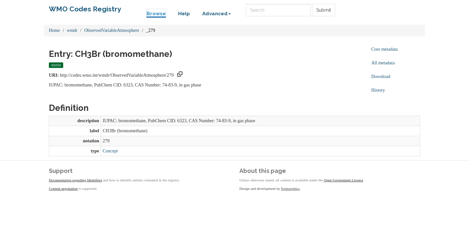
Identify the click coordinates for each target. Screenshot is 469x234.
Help (184, 14)
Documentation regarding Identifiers (75, 180)
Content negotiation (63, 188)
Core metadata (384, 49)
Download (380, 76)
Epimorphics (290, 188)
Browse (156, 14)
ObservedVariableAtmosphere (111, 30)
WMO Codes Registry (85, 9)
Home (54, 30)
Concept (110, 151)
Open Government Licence (343, 180)
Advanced (216, 14)
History (378, 90)
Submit (323, 10)
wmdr (72, 30)
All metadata (383, 62)
